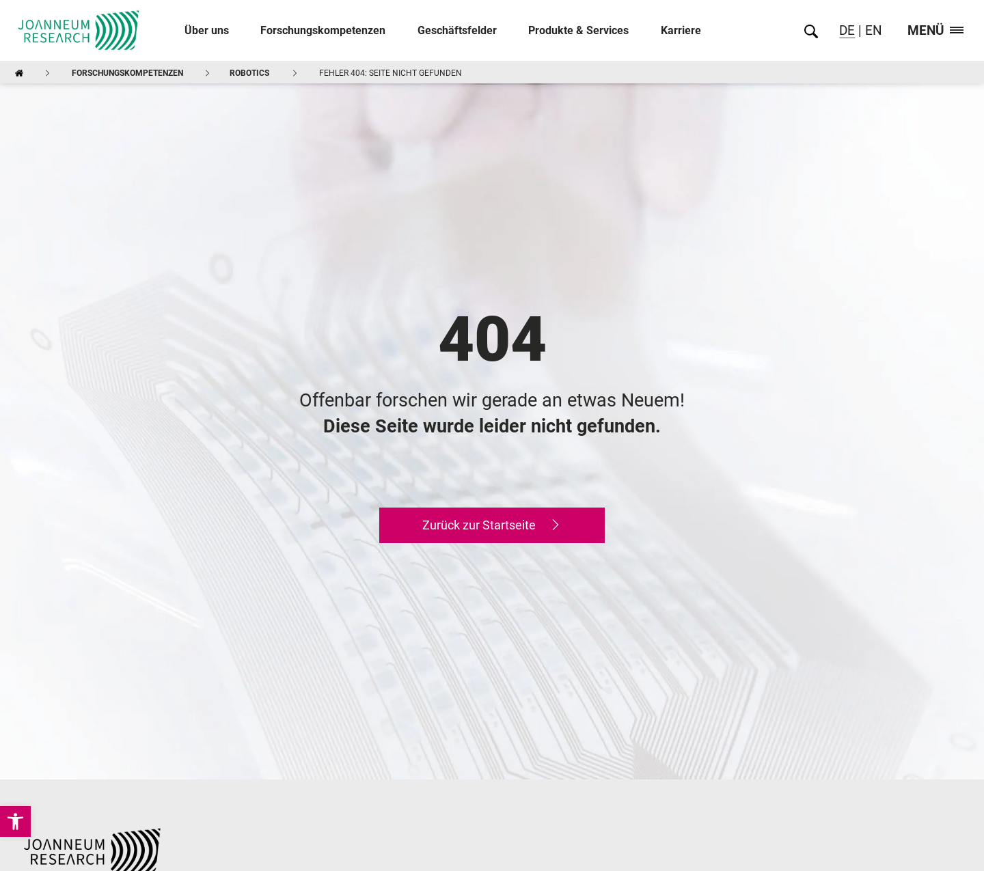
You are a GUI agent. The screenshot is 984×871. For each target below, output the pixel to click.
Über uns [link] (206, 30)
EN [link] (872, 30)
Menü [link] (935, 31)
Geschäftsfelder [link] (457, 30)
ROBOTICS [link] (249, 73)
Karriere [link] (681, 30)
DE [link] (847, 30)
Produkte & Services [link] (578, 30)
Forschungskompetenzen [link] (322, 30)
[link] (15, 821)
